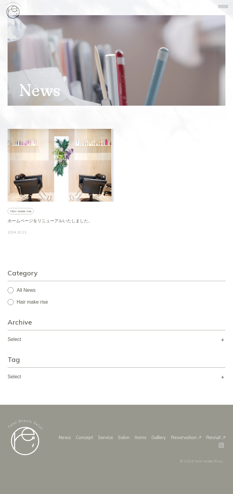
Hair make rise (32, 302)
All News (26, 290)
